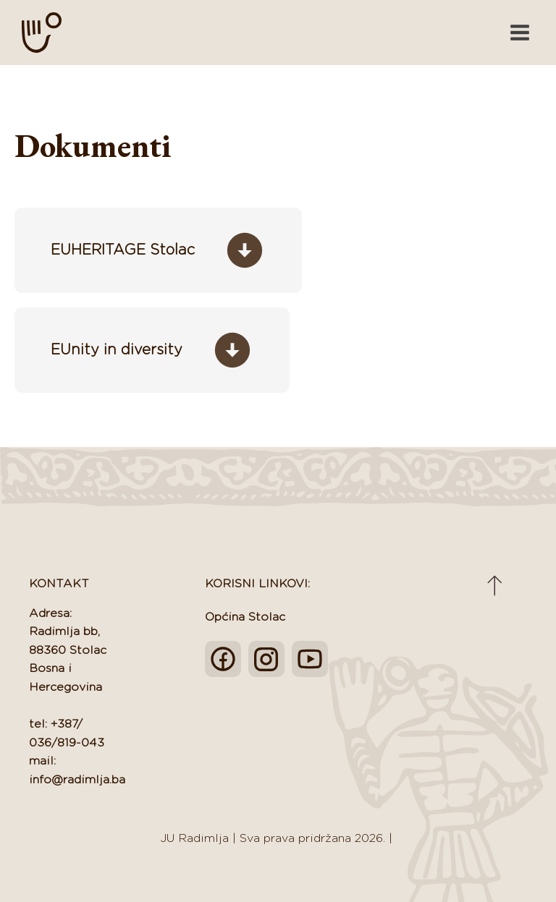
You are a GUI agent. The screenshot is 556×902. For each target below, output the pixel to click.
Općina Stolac (245, 617)
